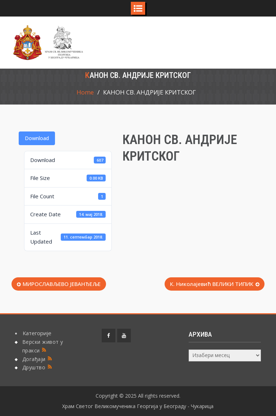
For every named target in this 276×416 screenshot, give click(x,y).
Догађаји (34, 359)
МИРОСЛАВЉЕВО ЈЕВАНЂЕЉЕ (62, 283)
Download (37, 138)
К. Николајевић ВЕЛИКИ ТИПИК (211, 283)
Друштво (34, 367)
